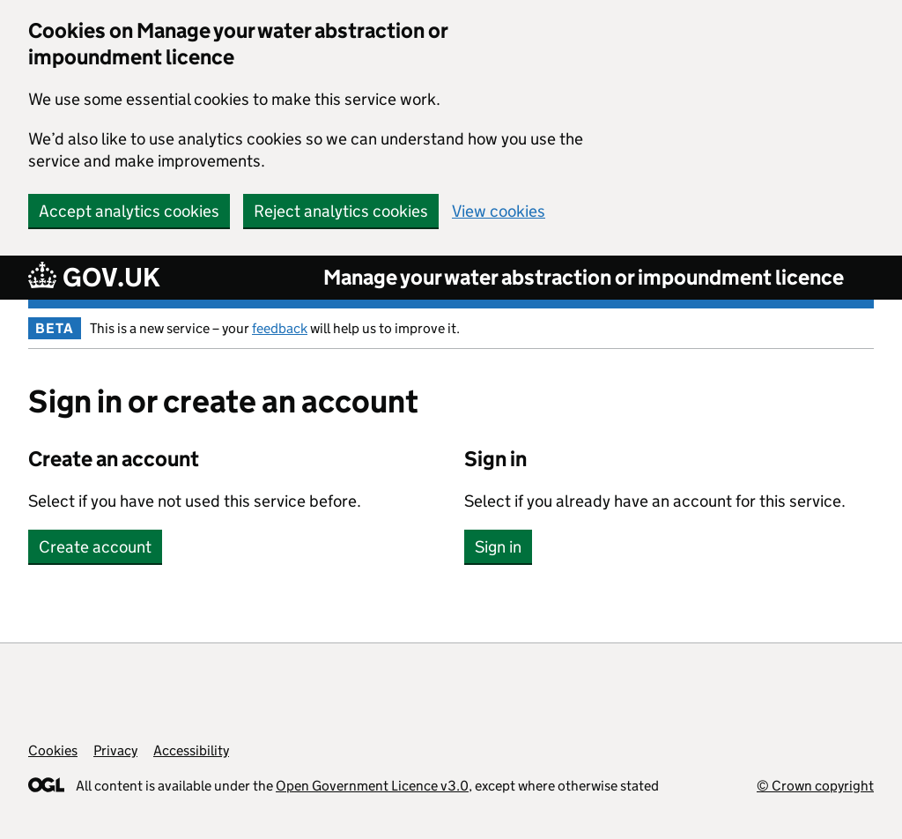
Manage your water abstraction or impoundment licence (583, 277)
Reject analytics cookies (341, 211)
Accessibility (191, 750)
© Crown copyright (815, 785)
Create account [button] (95, 547)
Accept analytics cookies (129, 211)
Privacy (115, 750)
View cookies (498, 211)
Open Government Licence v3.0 (372, 785)
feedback (279, 328)
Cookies (53, 750)
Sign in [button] (498, 547)
